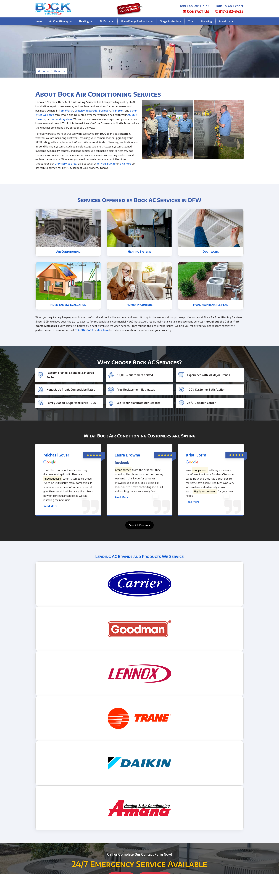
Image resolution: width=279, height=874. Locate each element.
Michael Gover (56, 451)
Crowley (80, 111)
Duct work (211, 248)
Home (38, 21)
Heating (84, 21)
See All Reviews (139, 521)
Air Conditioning (59, 21)
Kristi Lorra (196, 451)
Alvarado (92, 111)
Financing (206, 21)
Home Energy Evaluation (135, 21)
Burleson (104, 111)
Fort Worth (66, 111)
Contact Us (196, 11)
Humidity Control (139, 301)
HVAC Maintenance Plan (210, 301)
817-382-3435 (229, 11)
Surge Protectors (170, 21)
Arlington (117, 111)
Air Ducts (104, 21)
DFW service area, (66, 164)
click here (125, 164)
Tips (190, 21)
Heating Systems (139, 248)
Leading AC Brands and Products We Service (139, 552)
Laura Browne (127, 451)
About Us (224, 21)
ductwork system (61, 120)
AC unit (132, 115)
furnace (40, 120)
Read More (50, 502)
